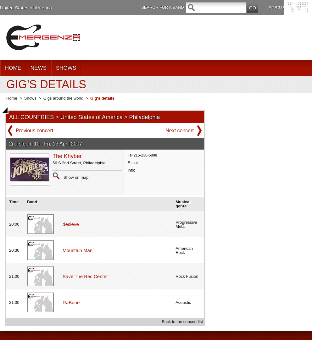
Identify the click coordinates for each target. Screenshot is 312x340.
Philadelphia (144, 117)
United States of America (26, 7)
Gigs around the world (63, 98)
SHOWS (66, 68)
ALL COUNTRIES (31, 117)
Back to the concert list (182, 322)
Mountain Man (77, 250)
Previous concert (34, 130)
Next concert (179, 130)
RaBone (71, 302)
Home (11, 98)
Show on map (76, 177)
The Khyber (67, 156)
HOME (13, 68)
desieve (71, 224)
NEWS (39, 68)
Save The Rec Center (85, 276)
